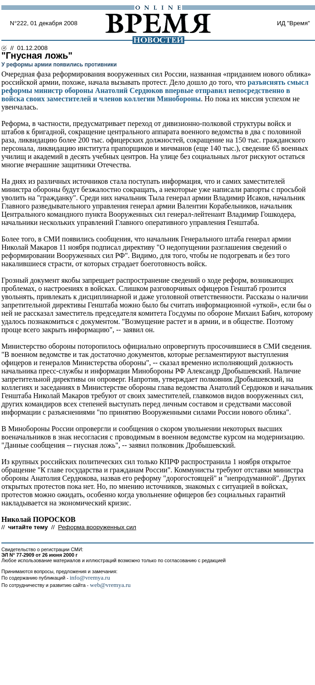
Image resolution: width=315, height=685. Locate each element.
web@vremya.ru (110, 584)
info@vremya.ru (90, 577)
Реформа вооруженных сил (97, 527)
